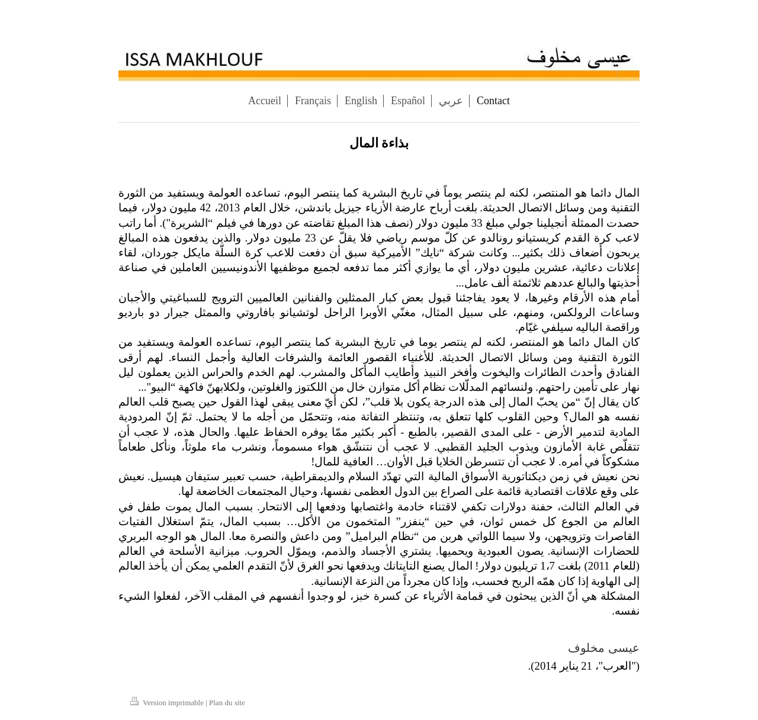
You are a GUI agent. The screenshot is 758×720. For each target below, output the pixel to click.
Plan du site (227, 702)
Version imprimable (167, 702)
